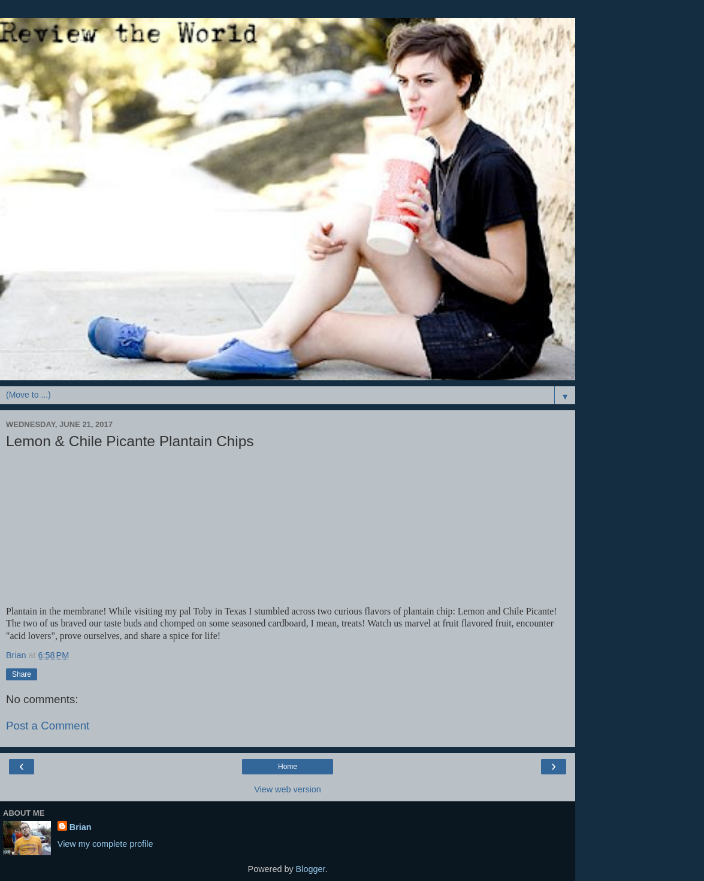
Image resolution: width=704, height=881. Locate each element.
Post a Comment (47, 725)
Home (287, 766)
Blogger (310, 869)
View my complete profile (105, 844)
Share (21, 674)
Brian (81, 827)
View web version (287, 789)
